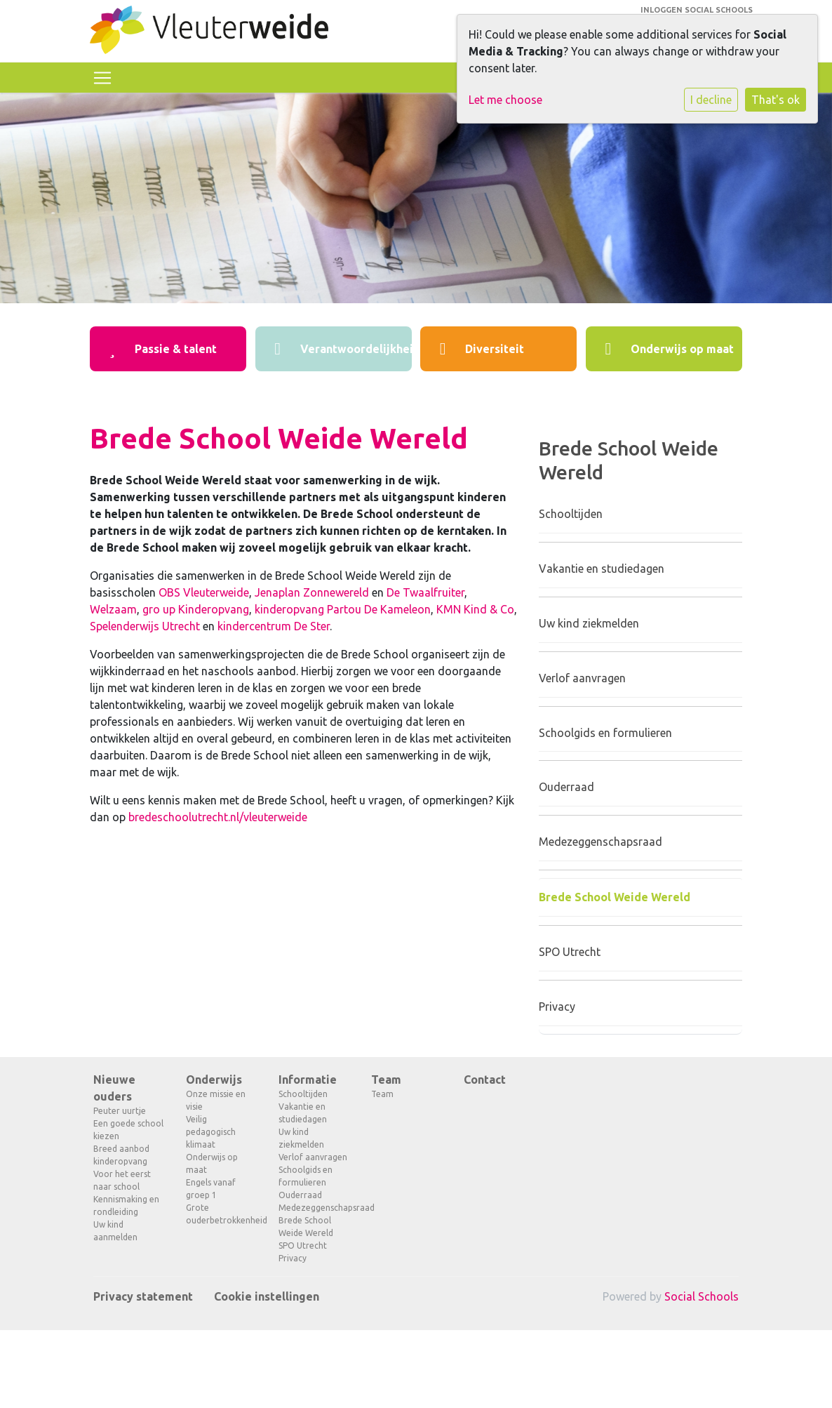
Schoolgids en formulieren (605, 732)
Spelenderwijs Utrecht (145, 626)
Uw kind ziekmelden (589, 623)
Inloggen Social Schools (696, 10)
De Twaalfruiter (425, 592)
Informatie (308, 1079)
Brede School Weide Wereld (614, 897)
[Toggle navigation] (102, 78)
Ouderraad (566, 787)
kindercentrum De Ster (273, 626)
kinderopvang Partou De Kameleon (343, 609)
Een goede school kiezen (128, 1130)
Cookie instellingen (266, 1296)
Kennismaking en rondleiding (126, 1205)
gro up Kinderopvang (195, 609)
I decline (711, 99)
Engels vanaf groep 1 (211, 1189)
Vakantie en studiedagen (601, 568)
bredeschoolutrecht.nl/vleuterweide (217, 817)
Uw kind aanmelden (115, 1231)
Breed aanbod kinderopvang (121, 1155)
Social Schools (701, 1296)
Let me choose (505, 99)
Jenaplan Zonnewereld (312, 592)
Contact (485, 1079)
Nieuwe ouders (114, 1088)
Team (386, 1079)
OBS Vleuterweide (204, 592)
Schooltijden (571, 513)
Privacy (557, 1006)
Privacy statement (143, 1296)
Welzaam (113, 609)
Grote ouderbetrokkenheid (221, 1214)
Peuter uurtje (119, 1110)
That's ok (775, 99)
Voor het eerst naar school (122, 1180)
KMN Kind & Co (475, 609)
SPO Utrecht (569, 951)
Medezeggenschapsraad (600, 841)
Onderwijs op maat (212, 1163)
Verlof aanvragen (582, 678)
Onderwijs (214, 1079)
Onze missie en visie (216, 1100)
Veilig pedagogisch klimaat (211, 1132)
